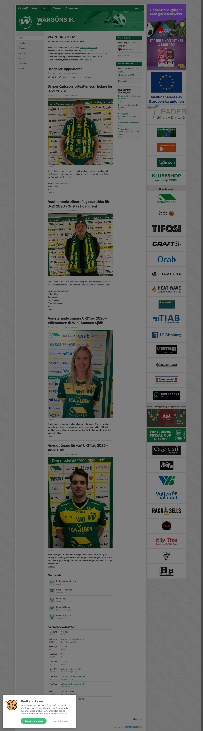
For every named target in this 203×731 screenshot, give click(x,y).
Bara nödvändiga (60, 721)
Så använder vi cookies (55, 713)
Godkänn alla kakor (33, 721)
